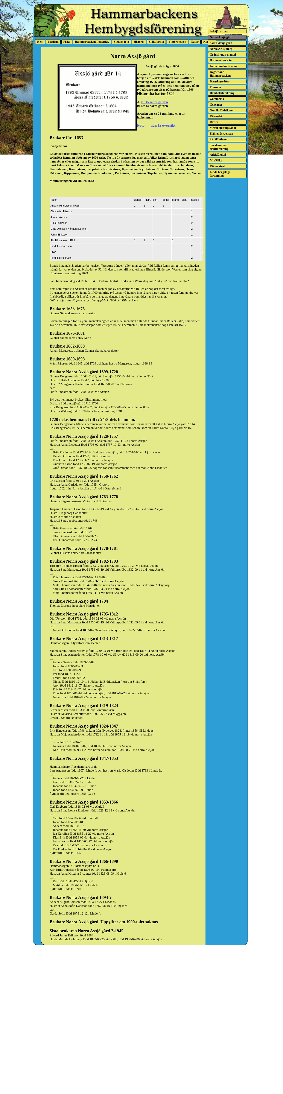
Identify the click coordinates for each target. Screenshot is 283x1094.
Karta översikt (163, 125)
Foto (141, 125)
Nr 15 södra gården (154, 102)
